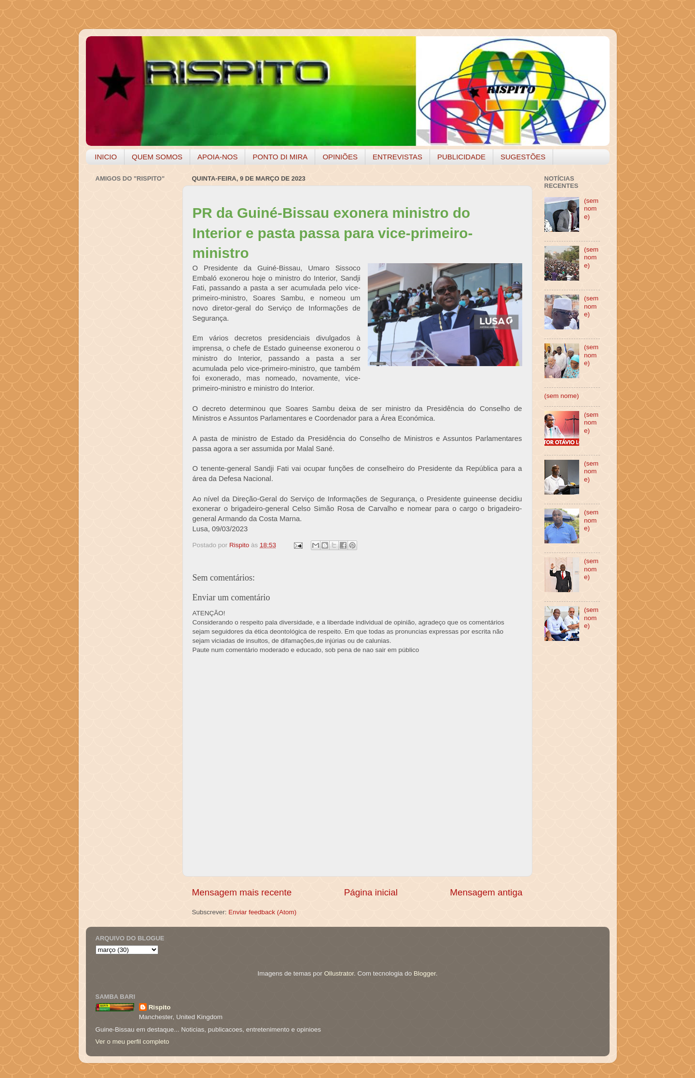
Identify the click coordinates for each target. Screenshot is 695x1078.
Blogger (425, 973)
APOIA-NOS (217, 157)
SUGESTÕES (522, 157)
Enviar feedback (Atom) (262, 912)
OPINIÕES (340, 157)
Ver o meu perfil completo (132, 1041)
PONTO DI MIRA (279, 157)
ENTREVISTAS (397, 157)
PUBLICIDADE (461, 157)
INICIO (106, 157)
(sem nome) (591, 208)
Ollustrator (339, 973)
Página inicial (371, 892)
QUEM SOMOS (157, 157)
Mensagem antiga (486, 892)
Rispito (160, 1007)
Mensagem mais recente (242, 892)
